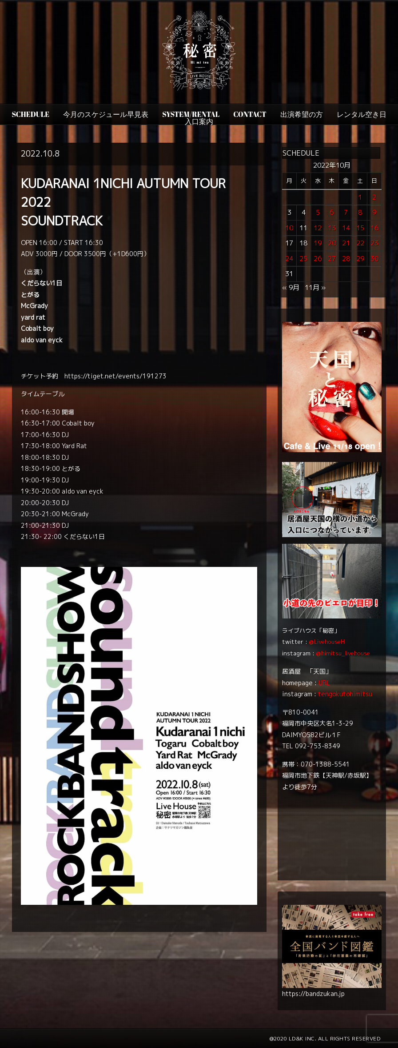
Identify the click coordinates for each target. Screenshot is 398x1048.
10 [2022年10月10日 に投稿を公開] (289, 228)
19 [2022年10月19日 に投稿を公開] (318, 243)
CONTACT (249, 114)
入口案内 (199, 121)
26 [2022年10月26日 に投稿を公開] (318, 258)
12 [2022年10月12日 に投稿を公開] (318, 228)
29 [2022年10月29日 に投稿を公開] (360, 258)
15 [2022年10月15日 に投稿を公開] (360, 228)
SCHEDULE (30, 114)
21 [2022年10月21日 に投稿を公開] (346, 243)
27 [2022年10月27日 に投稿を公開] (332, 258)
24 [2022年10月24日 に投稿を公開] (289, 258)
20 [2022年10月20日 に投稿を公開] (332, 243)
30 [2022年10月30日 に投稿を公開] (374, 258)
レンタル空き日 (361, 114)
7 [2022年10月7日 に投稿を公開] (346, 212)
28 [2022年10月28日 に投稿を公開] (346, 258)
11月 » (315, 287)
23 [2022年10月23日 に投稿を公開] (374, 243)
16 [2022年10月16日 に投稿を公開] (374, 228)
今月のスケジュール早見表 (105, 114)
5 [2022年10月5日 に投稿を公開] (318, 212)
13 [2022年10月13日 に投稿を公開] (332, 228)
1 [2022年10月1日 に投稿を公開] (360, 197)
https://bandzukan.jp (313, 993)
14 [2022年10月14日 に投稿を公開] (346, 228)
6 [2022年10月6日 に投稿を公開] (332, 212)
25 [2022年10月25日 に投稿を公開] (303, 258)
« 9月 (290, 287)
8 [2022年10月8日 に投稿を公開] (360, 212)
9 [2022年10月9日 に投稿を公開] (374, 212)
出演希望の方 (301, 114)
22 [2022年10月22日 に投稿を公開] (360, 243)
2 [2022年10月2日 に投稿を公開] (374, 197)
